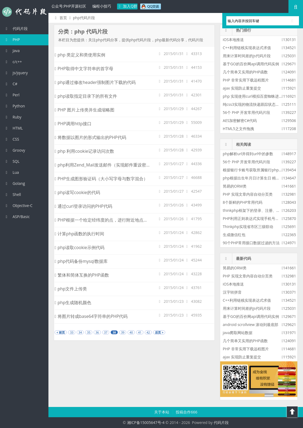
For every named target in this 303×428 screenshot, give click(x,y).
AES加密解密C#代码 (240, 120)
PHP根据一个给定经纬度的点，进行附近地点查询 (103, 220)
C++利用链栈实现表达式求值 (247, 47)
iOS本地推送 (233, 39)
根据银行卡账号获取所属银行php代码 (254, 169)
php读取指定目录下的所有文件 (86, 96)
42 (148, 332)
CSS (11, 139)
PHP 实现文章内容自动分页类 (248, 194)
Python (14, 105)
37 (106, 332)
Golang (14, 183)
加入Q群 (127, 6)
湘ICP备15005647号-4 (146, 422)
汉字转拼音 (232, 292)
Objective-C (18, 205)
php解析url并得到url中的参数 (248, 153)
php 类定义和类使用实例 (80, 55)
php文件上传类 (71, 289)
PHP (12, 39)
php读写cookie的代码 (77, 192)
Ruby (12, 117)
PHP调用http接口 (73, 124)
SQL (12, 161)
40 (131, 332)
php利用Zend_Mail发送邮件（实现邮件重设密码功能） (109, 165)
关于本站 (162, 412)
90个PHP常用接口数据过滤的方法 (251, 242)
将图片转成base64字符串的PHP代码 (91, 316)
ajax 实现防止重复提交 (242, 88)
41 (140, 332)
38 (114, 332)
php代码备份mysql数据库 (81, 261)
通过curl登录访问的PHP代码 (83, 206)
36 (97, 332)
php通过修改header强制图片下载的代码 (95, 82)
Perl (11, 94)
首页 (60, 17)
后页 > (159, 332)
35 (88, 332)
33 (71, 332)
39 (123, 332)
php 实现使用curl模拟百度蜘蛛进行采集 (256, 96)
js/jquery (16, 72)
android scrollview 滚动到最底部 (250, 324)
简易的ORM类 (234, 186)
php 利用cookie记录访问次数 (84, 151)
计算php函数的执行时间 (79, 234)
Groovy (14, 150)
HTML (13, 128)
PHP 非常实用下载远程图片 (246, 80)
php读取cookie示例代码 (79, 247)
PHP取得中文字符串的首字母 (84, 69)
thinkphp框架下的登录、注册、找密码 (255, 210)
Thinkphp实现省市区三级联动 (248, 226)
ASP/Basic (17, 216)
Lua (11, 172)
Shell (12, 194)
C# (10, 83)
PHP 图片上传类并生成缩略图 (84, 110)
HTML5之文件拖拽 (238, 128)
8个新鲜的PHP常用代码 (242, 202)
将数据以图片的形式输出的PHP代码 (90, 137)
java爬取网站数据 (237, 332)
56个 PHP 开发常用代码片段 (246, 112)
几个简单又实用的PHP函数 (245, 71)
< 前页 (61, 332)
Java (12, 50)
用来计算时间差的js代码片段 (247, 55)
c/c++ (13, 61)
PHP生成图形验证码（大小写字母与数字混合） (101, 179)
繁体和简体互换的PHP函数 (82, 275)
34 (80, 332)
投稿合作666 (186, 412)
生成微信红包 (234, 234)
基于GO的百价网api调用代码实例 (251, 63)
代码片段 (24, 11)
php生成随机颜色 (73, 302)
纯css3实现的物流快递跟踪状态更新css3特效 (260, 104)
